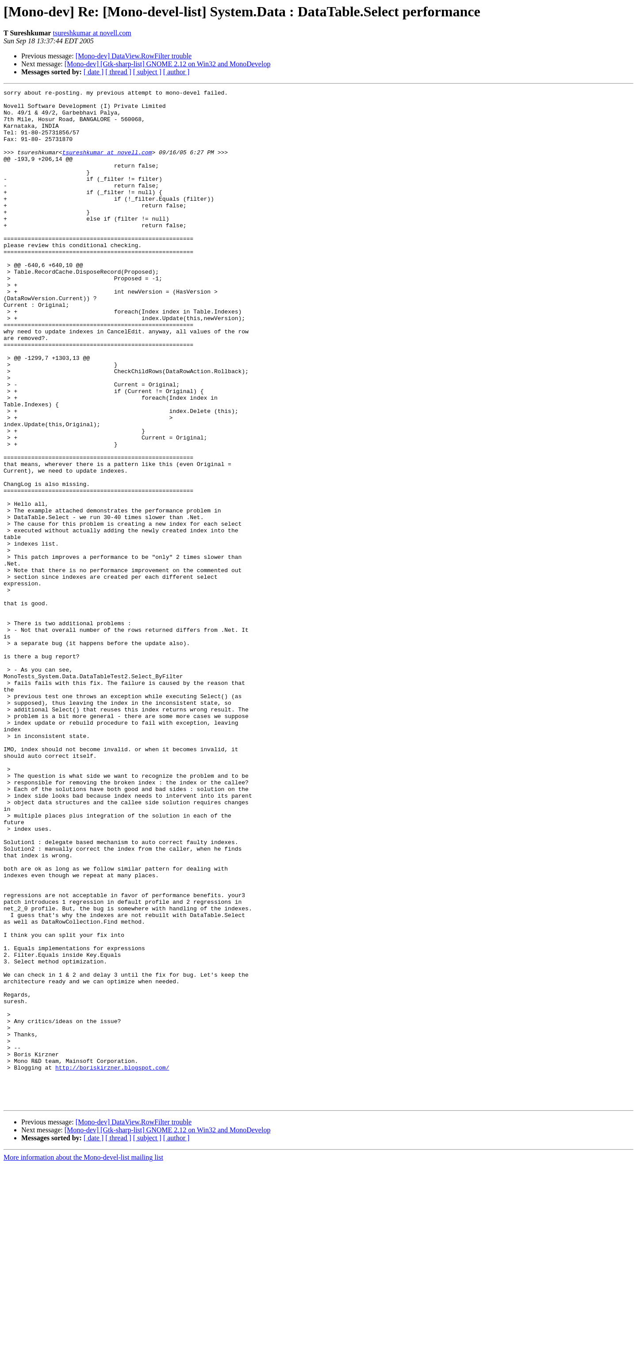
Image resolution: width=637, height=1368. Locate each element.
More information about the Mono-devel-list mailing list (83, 1360)
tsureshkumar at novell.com (92, 33)
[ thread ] (118, 72)
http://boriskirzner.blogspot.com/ (112, 1264)
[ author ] (176, 72)
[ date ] (94, 72)
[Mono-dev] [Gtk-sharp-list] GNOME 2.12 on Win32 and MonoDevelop (168, 64)
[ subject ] (147, 72)
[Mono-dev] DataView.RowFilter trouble (134, 56)
